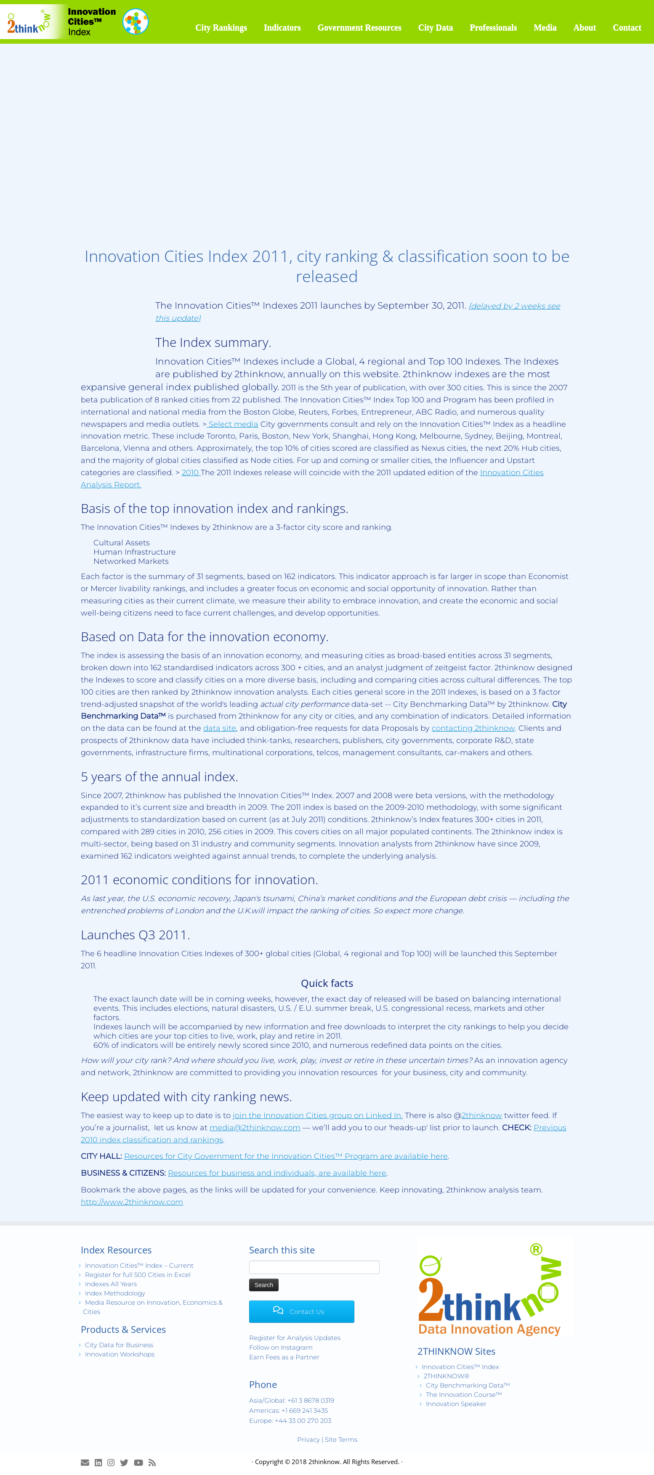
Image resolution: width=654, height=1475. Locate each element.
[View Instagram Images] (113, 1462)
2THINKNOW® (446, 1376)
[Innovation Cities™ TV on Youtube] (141, 1462)
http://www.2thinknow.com (132, 1202)
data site (219, 728)
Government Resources (359, 27)
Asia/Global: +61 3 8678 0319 (291, 1400)
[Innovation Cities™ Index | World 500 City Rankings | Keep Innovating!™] (75, 21)
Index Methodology (115, 1293)
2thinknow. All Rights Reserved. (353, 1461)
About (585, 27)
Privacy (308, 1439)
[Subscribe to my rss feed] (155, 1462)
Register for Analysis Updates (294, 1338)
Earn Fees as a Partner (284, 1357)
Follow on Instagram (281, 1347)
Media (545, 27)
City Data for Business (119, 1345)
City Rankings (221, 27)
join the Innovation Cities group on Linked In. (318, 1115)
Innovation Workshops (119, 1354)
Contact (627, 27)
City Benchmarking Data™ (468, 1385)
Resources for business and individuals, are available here (277, 1173)
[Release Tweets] (127, 1462)
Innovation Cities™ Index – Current (139, 1265)
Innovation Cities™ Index (460, 1367)
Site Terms (341, 1439)
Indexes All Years (111, 1284)
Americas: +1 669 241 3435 (288, 1410)
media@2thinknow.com (255, 1127)
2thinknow (482, 1115)
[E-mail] (88, 1462)
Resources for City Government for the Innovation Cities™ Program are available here (286, 1156)
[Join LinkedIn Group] (101, 1462)
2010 (191, 472)
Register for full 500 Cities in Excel (138, 1275)
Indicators (282, 27)
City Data (435, 27)
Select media (232, 424)
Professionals (493, 27)
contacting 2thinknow (473, 728)
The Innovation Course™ (464, 1394)
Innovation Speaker (456, 1404)
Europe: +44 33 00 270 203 (290, 1421)
